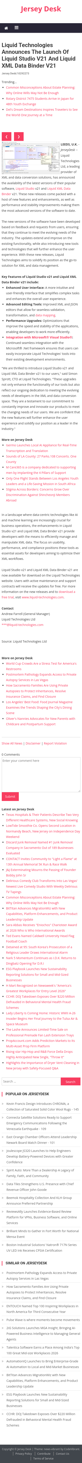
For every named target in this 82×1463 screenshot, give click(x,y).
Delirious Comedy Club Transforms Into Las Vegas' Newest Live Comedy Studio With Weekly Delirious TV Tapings (42, 886)
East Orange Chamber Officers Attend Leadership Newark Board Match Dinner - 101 (42, 1140)
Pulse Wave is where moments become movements (43, 1320)
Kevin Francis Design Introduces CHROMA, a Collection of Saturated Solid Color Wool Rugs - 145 (43, 1106)
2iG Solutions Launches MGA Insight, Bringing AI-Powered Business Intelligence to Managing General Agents (43, 1333)
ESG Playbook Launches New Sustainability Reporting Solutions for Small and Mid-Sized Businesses (37, 974)
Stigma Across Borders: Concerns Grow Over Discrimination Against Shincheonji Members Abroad (38, 494)
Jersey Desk (41, 8)
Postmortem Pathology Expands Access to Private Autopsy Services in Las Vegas (42, 1276)
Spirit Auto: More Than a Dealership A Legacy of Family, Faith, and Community (40, 1173)
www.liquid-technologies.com (43, 597)
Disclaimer (33, 743)
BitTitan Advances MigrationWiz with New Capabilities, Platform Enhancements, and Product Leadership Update (42, 913)
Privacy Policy (24, 1454)
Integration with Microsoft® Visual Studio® (39, 337)
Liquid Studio (25, 188)
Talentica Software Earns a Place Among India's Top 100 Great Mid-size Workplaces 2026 (43, 1350)
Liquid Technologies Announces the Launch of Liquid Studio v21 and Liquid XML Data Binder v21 (39, 55)
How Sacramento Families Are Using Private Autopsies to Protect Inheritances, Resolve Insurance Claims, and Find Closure (37, 690)
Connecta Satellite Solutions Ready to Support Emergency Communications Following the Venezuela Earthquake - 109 (39, 1123)
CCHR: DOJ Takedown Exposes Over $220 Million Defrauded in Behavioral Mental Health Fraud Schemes (40, 1001)
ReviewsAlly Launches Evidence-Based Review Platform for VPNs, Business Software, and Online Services (42, 1217)
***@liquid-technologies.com (23, 625)
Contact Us (62, 1454)
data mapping (45, 315)
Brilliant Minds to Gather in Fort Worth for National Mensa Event (43, 1234)
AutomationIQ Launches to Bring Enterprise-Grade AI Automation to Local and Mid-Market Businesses (43, 1364)
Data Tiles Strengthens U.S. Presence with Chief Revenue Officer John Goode (40, 1187)
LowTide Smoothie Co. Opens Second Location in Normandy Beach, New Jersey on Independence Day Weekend (43, 831)
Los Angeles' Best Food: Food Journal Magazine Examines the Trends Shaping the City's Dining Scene (39, 707)
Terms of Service (43, 1458)
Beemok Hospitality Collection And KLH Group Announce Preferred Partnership (39, 1200)
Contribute (44, 1454)
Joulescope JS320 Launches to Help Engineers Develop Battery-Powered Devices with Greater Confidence (40, 1156)
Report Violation (55, 743)
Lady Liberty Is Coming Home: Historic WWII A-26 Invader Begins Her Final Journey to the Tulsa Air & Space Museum (42, 1018)
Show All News (12, 743)
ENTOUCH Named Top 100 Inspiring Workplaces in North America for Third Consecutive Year (43, 1309)
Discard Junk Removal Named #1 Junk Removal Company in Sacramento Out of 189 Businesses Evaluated (39, 847)
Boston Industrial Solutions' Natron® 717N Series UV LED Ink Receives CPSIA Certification (42, 1248)
